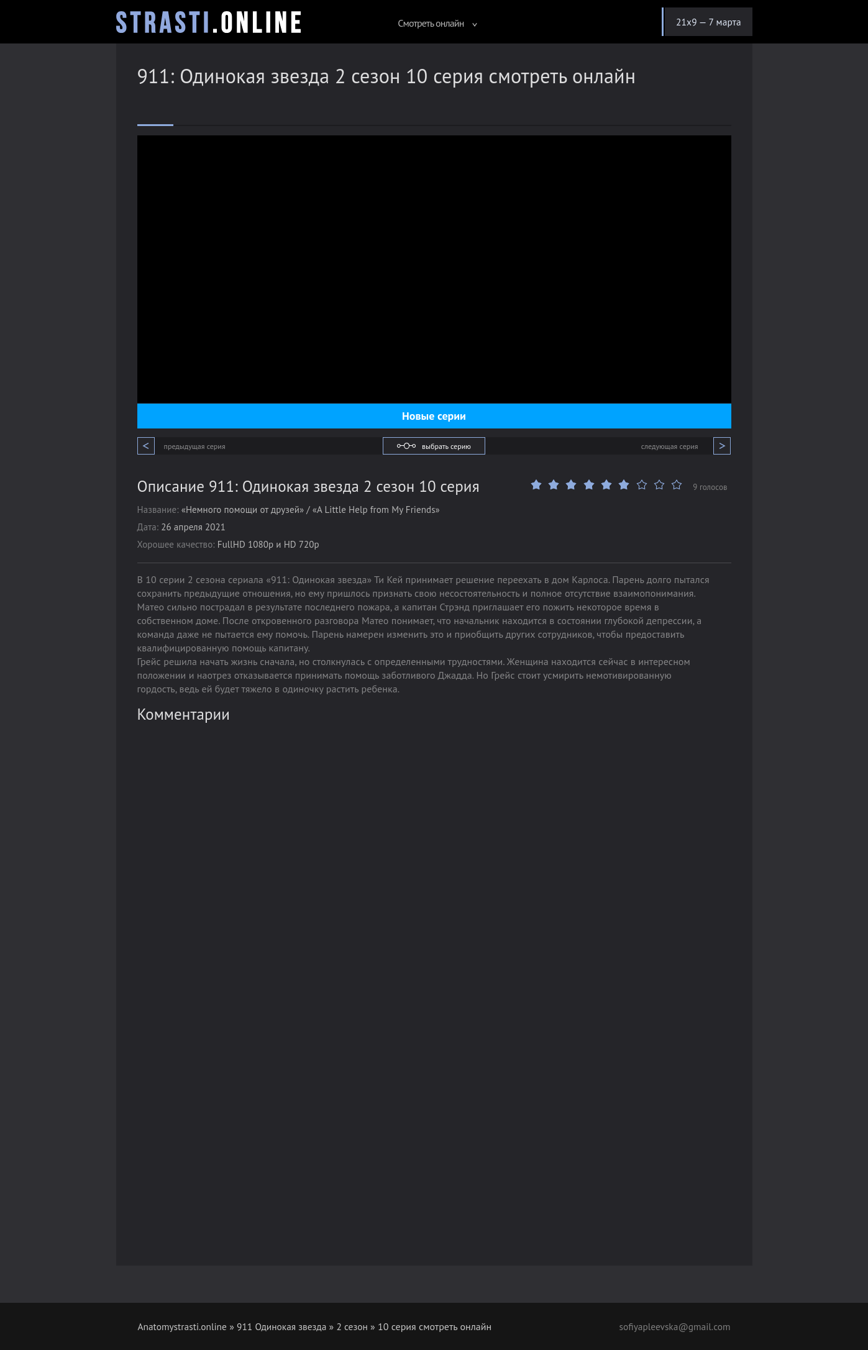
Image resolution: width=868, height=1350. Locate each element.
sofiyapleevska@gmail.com (673, 1326)
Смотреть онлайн (432, 23)
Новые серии (434, 416)
